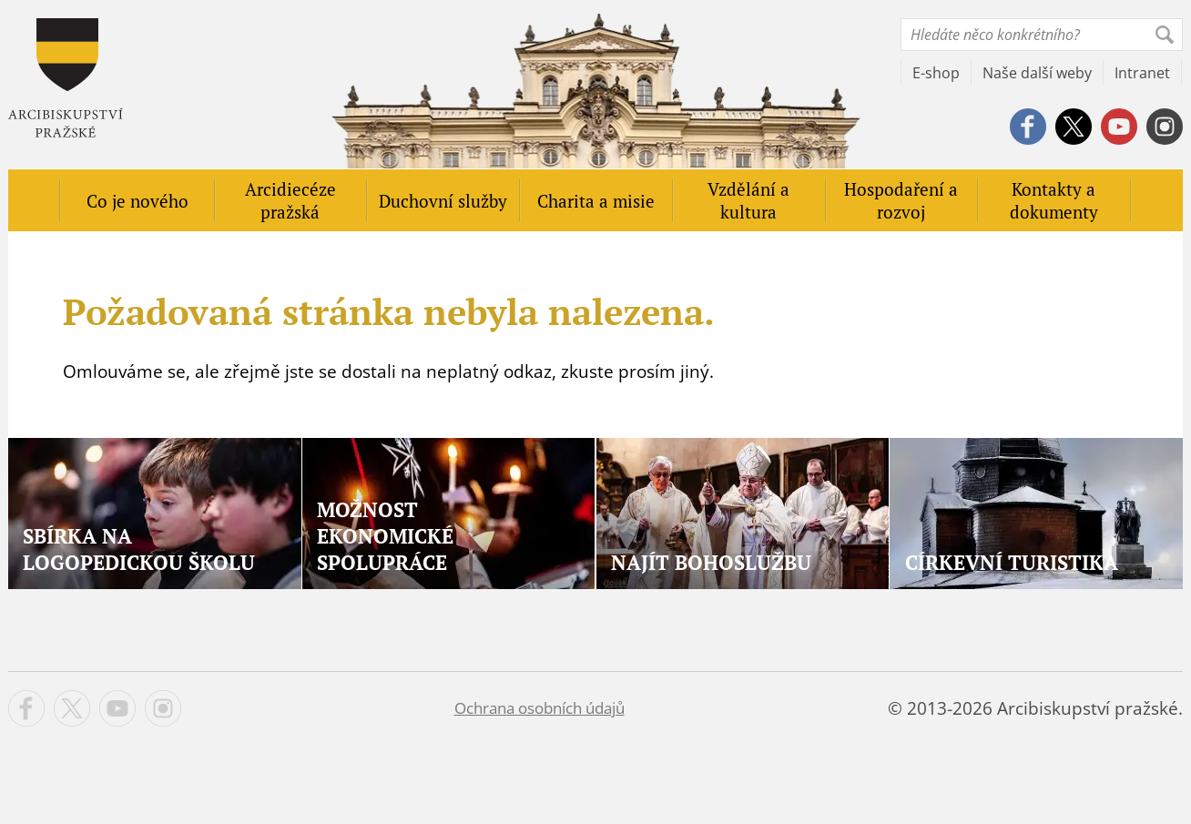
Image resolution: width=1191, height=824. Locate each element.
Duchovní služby (443, 200)
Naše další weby (1037, 73)
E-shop (936, 73)
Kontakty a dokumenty (1054, 200)
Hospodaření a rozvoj (901, 200)
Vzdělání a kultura (748, 200)
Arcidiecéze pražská (290, 200)
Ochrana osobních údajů (539, 707)
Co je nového (137, 200)
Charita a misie (596, 200)
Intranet (1142, 73)
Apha (65, 77)
